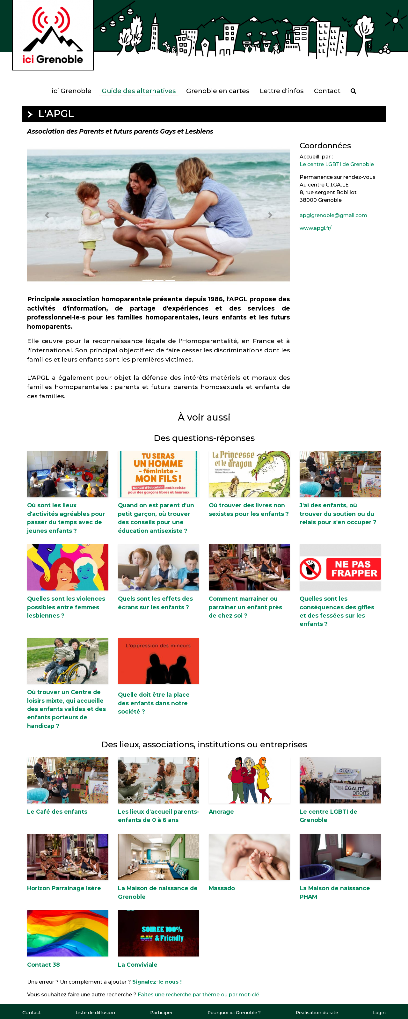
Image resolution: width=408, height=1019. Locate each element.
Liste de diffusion (94, 1012)
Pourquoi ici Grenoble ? (233, 1012)
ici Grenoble (71, 91)
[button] (47, 215)
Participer (160, 1012)
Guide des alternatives (139, 91)
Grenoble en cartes (218, 91)
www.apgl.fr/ (316, 228)
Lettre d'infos (282, 91)
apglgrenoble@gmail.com (333, 215)
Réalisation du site (317, 1012)
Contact (327, 91)
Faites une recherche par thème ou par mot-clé (198, 995)
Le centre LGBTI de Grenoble (337, 164)
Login (379, 1012)
